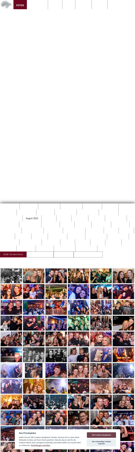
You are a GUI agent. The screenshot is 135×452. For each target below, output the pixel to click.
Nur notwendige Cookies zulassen (101, 443)
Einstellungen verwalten (40, 445)
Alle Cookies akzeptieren (101, 435)
